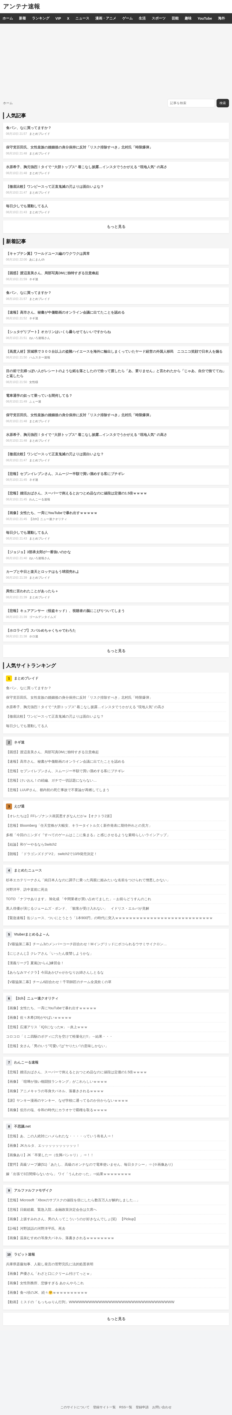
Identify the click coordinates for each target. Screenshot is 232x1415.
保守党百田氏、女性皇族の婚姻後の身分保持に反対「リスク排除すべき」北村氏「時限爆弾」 (79, 147)
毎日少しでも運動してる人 (27, 206)
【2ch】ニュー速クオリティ (48, 519)
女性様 (33, 382)
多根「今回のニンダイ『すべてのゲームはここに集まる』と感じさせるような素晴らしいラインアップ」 (88, 835)
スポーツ (159, 18)
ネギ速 (33, 279)
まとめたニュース (28, 870)
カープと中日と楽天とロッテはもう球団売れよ (42, 572)
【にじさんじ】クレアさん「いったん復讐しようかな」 (49, 953)
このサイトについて (75, 1407)
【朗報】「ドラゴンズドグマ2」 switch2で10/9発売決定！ (51, 854)
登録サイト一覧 (104, 1407)
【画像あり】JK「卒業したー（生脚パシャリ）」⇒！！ (50, 1155)
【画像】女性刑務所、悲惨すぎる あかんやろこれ (45, 1283)
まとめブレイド (39, 133)
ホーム (7, 18)
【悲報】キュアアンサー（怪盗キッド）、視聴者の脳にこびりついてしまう (65, 611)
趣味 (188, 18)
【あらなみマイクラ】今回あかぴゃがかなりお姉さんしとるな (55, 972)
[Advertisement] (116, 61)
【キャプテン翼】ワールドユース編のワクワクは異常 (48, 254)
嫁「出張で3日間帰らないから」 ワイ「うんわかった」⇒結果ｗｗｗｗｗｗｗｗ (68, 1174)
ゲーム (127, 18)
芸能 (175, 18)
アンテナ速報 (21, 6)
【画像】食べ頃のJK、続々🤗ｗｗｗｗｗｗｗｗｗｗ (47, 1292)
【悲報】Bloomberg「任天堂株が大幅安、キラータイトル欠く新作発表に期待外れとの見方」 (79, 825)
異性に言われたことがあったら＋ (32, 591)
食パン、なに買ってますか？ (28, 128)
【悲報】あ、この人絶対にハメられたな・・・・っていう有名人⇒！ (60, 1136)
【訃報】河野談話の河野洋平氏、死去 (35, 1228)
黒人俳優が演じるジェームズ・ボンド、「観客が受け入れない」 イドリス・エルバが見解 (77, 908)
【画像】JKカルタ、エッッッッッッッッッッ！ (43, 1145)
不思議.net (22, 1126)
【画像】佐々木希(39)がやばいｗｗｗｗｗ (39, 1017)
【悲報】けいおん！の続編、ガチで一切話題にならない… (51, 780)
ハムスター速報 (39, 357)
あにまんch (36, 259)
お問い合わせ (162, 1407)
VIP (58, 18)
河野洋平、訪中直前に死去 (27, 889)
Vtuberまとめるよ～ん (31, 934)
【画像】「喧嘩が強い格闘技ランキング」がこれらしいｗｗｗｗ (56, 1081)
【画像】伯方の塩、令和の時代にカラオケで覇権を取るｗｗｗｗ (56, 1110)
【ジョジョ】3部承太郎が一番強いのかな (38, 552)
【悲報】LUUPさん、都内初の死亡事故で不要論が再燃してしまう (58, 790)
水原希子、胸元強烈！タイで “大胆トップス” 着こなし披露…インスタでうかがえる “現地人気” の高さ (86, 167)
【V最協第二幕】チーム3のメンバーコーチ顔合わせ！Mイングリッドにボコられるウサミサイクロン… (86, 944)
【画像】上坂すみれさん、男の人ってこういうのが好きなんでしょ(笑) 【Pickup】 (71, 1219)
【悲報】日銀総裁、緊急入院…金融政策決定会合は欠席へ (51, 1210)
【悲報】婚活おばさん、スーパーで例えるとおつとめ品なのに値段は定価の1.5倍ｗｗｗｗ (76, 493)
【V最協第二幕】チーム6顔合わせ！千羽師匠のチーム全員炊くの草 (59, 982)
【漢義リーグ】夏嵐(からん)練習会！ (35, 963)
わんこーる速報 (39, 499)
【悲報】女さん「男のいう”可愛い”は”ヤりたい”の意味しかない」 (57, 1046)
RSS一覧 (125, 1407)
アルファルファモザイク (33, 1190)
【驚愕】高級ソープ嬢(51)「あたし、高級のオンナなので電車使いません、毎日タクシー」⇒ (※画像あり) (89, 1164)
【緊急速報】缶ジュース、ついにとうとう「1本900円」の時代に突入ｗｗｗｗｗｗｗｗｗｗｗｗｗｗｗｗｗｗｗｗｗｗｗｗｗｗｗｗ (109, 918)
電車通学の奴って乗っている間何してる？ (39, 396)
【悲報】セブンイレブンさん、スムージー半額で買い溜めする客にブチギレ (65, 474)
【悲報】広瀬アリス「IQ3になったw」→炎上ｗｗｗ (47, 1027)
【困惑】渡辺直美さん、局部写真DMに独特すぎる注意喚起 (52, 273)
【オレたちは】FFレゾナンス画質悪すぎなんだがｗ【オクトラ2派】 (60, 816)
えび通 (19, 806)
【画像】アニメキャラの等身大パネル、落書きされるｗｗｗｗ (55, 1091)
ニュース (82, 18)
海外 (221, 18)
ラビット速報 (24, 1254)
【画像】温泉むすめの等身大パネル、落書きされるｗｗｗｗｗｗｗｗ (60, 1238)
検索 (223, 103)
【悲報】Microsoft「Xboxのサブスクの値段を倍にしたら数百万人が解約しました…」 (73, 1200)
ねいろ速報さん (39, 338)
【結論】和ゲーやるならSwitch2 (31, 844)
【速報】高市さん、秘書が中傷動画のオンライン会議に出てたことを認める (65, 312)
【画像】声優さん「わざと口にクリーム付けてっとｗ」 (49, 1274)
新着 (22, 18)
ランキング (40, 18)
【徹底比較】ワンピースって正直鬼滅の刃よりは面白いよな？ (55, 187)
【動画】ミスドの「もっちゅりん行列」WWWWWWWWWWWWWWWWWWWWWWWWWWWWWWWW (90, 1302)
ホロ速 (33, 636)
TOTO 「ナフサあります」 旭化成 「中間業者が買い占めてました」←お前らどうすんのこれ (78, 899)
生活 (142, 18)
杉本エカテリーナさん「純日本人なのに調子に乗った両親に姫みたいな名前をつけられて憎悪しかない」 (88, 880)
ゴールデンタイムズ (42, 617)
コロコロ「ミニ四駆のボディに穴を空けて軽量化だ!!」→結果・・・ (59, 1036)
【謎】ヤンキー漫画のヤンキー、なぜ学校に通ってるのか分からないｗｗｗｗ (67, 1100)
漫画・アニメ (105, 18)
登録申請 (142, 1407)
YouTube (205, 18)
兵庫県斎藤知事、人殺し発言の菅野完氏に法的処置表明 (49, 1264)
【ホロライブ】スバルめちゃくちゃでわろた (41, 630)
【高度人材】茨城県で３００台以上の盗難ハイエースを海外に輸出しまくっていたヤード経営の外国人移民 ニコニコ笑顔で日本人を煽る (114, 351)
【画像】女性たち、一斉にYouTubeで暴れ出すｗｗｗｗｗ (51, 513)
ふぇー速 (35, 401)
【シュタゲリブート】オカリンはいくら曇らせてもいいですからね (58, 332)
